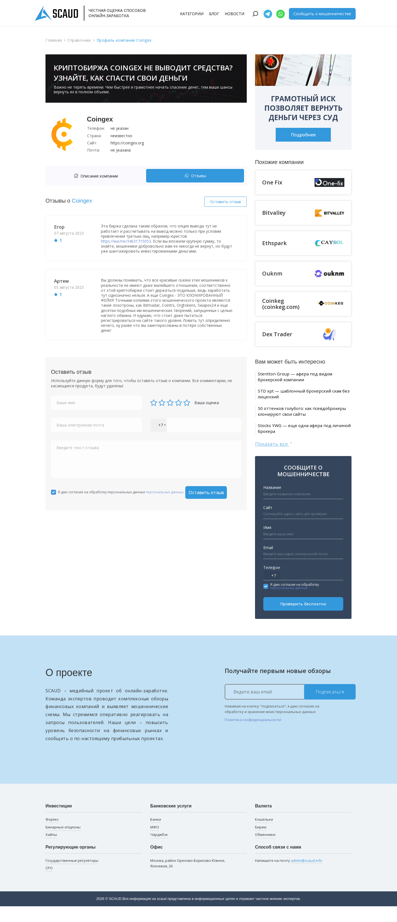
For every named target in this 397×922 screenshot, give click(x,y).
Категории (191, 13)
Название (272, 503)
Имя (267, 543)
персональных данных (164, 492)
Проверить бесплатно (303, 619)
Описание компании (96, 176)
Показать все (274, 459)
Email (268, 563)
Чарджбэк (159, 850)
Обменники (265, 850)
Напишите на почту (288, 876)
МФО (154, 842)
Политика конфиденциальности (253, 735)
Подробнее (303, 135)
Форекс (52, 835)
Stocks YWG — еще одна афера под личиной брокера (301, 443)
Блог (214, 13)
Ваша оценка (206, 402)
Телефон (271, 583)
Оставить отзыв (225, 201)
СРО (49, 883)
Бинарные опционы (63, 842)
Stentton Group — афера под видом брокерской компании (302, 378)
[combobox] (159, 425)
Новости (234, 13)
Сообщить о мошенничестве (322, 13)
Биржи (260, 842)
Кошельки (264, 835)
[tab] (97, 176)
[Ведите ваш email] (290, 707)
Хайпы (51, 850)
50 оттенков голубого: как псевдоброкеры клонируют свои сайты (299, 420)
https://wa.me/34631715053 (126, 241)
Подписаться (330, 707)
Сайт (267, 523)
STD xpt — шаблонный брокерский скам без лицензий (302, 397)
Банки (155, 835)
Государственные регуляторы (71, 875)
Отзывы (195, 176)
